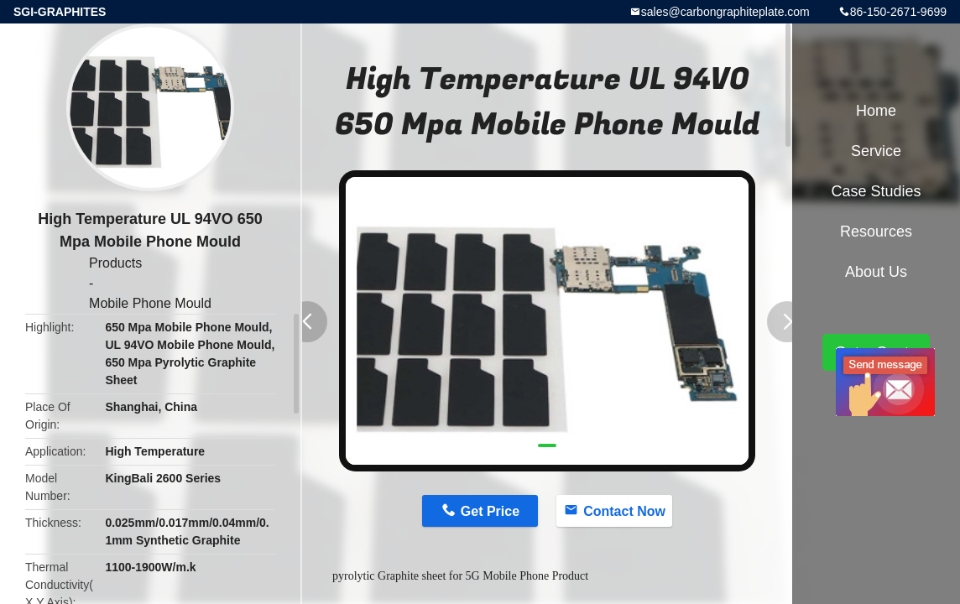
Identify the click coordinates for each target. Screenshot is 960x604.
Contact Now (624, 511)
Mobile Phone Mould (150, 303)
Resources (876, 231)
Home (876, 110)
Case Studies (876, 191)
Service (876, 151)
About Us (876, 271)
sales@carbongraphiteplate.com (725, 11)
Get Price (490, 511)
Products (115, 263)
